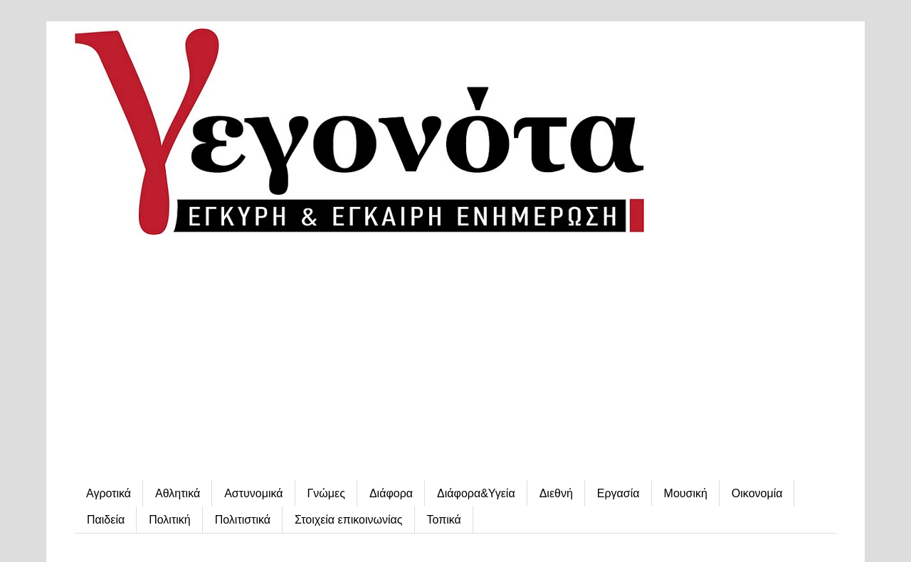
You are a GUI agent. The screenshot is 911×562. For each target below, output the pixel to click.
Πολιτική (169, 520)
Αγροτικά (108, 493)
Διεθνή (556, 493)
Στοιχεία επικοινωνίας (348, 520)
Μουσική (685, 493)
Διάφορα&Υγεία (476, 493)
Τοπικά (444, 520)
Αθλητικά (177, 493)
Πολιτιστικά (242, 520)
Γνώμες (326, 493)
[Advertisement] (455, 359)
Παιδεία (106, 520)
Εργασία (618, 493)
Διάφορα (391, 493)
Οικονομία (757, 493)
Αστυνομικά (253, 493)
